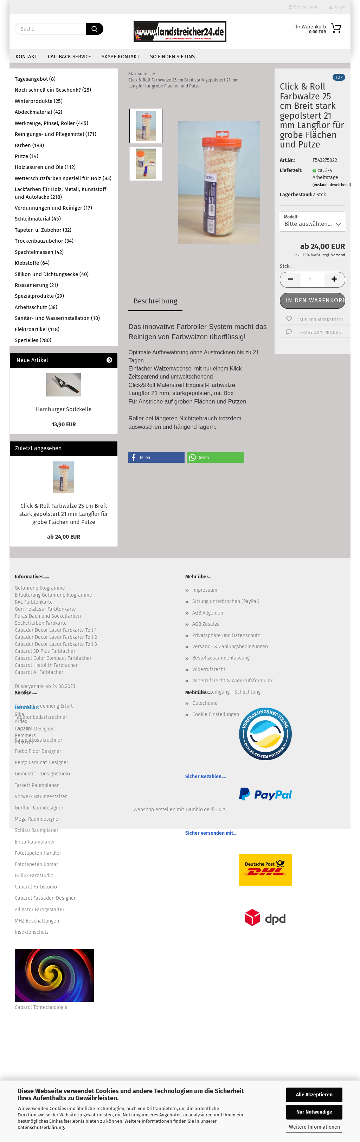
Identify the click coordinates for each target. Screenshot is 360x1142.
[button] (290, 280)
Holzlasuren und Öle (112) (45, 167)
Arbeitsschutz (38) (36, 307)
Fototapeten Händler (38, 853)
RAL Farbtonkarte (34, 602)
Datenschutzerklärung (41, 1127)
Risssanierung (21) (36, 285)
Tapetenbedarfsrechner (41, 717)
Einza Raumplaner (35, 842)
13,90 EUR (64, 424)
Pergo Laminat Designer (41, 763)
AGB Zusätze (206, 624)
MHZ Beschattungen (37, 921)
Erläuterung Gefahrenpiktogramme (53, 595)
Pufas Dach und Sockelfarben (48, 616)
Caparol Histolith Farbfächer (46, 665)
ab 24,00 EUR (63, 536)
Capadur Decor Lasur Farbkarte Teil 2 (56, 637)
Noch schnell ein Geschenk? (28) (53, 90)
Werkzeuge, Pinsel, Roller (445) (51, 123)
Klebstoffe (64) (32, 263)
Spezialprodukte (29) (39, 296)
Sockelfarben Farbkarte (41, 623)
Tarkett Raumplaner (37, 785)
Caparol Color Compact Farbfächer (53, 658)
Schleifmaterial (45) (38, 219)
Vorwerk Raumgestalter (41, 797)
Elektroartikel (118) (37, 329)
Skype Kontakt (121, 56)
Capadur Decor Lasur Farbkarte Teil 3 (56, 644)
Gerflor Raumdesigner (39, 808)
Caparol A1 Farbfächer (39, 672)
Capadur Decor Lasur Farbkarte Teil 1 (56, 630)
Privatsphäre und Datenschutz (226, 635)
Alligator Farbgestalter (39, 910)
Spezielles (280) (33, 340)
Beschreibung (155, 301)
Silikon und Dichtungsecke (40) (52, 274)
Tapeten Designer (34, 729)
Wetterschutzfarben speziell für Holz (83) (63, 178)
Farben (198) (29, 145)
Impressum (204, 590)
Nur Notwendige (314, 1112)
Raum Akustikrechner (38, 740)
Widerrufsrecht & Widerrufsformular (232, 681)
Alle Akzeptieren (314, 1095)
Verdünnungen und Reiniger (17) (53, 208)
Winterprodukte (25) (39, 101)
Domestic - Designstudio (42, 774)
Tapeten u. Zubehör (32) (43, 230)
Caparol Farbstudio (36, 887)
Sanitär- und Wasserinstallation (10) (57, 318)
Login (337, 7)
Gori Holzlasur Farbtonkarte (45, 609)
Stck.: (285, 266)
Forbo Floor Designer (38, 751)
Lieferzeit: (291, 170)
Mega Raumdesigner (37, 819)
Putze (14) (26, 156)
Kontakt (26, 56)
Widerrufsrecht (208, 669)
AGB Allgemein (208, 613)
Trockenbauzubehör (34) (44, 241)
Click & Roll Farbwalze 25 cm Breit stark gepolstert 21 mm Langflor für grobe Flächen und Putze (63, 514)
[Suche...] (94, 29)
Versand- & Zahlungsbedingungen (230, 647)
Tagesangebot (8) (35, 79)
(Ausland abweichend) (332, 185)
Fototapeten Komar (36, 864)
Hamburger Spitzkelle (64, 409)
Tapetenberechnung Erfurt (44, 706)
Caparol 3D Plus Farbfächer (45, 651)
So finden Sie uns (172, 56)
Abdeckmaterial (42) (38, 112)
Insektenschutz (32, 932)
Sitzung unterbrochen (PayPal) (225, 601)
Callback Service (69, 56)
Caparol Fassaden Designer (45, 898)
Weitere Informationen (314, 1127)
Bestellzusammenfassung (221, 658)
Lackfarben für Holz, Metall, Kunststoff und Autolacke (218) (60, 193)
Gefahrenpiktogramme (40, 588)
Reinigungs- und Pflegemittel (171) (55, 134)
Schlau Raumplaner (36, 830)
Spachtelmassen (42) (39, 252)
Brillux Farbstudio (34, 876)
